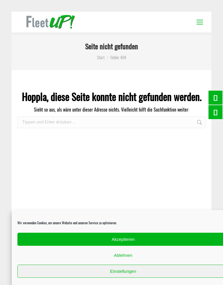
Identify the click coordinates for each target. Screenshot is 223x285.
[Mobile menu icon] (200, 22)
